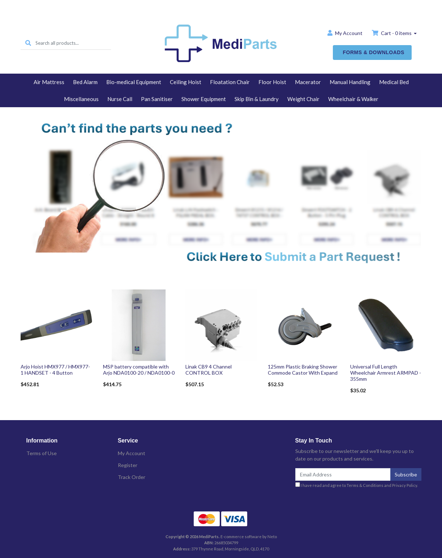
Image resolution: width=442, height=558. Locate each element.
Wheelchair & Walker (353, 99)
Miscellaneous (81, 99)
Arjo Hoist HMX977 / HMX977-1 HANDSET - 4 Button (55, 369)
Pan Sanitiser (157, 99)
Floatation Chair (230, 82)
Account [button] (344, 33)
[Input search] (73, 43)
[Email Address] (343, 474)
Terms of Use (41, 453)
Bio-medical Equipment (133, 82)
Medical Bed (394, 82)
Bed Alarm (85, 82)
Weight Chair (303, 99)
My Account (131, 453)
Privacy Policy (404, 485)
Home (221, 6)
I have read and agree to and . (356, 485)
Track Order (131, 477)
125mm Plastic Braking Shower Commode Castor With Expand (303, 369)
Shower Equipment (203, 99)
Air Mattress (49, 82)
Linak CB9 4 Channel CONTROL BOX (208, 369)
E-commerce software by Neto (248, 536)
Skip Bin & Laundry (257, 99)
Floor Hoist (272, 82)
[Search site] (28, 43)
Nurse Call (119, 99)
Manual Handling (350, 82)
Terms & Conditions (365, 485)
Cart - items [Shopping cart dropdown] (392, 33)
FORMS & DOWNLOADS (373, 52)
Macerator (308, 82)
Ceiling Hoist (185, 82)
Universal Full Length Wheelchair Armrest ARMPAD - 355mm (385, 372)
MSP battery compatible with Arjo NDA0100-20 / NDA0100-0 (139, 369)
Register (127, 465)
